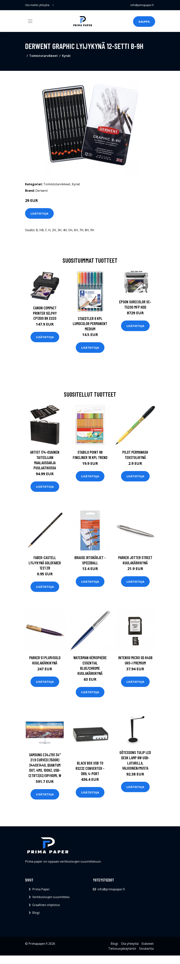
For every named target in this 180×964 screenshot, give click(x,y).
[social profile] (53, 5)
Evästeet (148, 944)
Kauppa (144, 21)
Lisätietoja (39, 213)
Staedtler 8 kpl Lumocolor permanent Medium (90, 323)
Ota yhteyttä (130, 944)
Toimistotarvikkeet (43, 56)
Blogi (36, 913)
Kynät (66, 56)
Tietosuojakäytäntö (122, 948)
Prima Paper (41, 889)
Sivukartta (146, 948)
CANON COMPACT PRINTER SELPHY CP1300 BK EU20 (45, 313)
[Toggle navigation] (30, 21)
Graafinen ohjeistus (46, 905)
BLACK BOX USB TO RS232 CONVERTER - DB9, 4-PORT (90, 768)
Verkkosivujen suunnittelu (51, 897)
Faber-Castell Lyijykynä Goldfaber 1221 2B (45, 562)
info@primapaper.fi (142, 5)
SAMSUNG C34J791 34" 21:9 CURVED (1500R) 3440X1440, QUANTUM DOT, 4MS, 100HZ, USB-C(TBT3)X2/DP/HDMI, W (44, 765)
